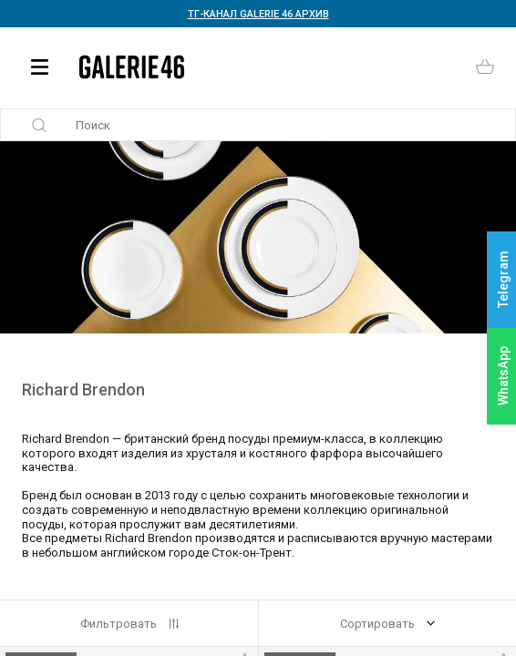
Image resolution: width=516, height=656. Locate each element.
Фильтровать (118, 623)
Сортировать (377, 623)
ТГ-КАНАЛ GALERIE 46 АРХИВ (258, 14)
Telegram (503, 280)
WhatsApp (503, 375)
